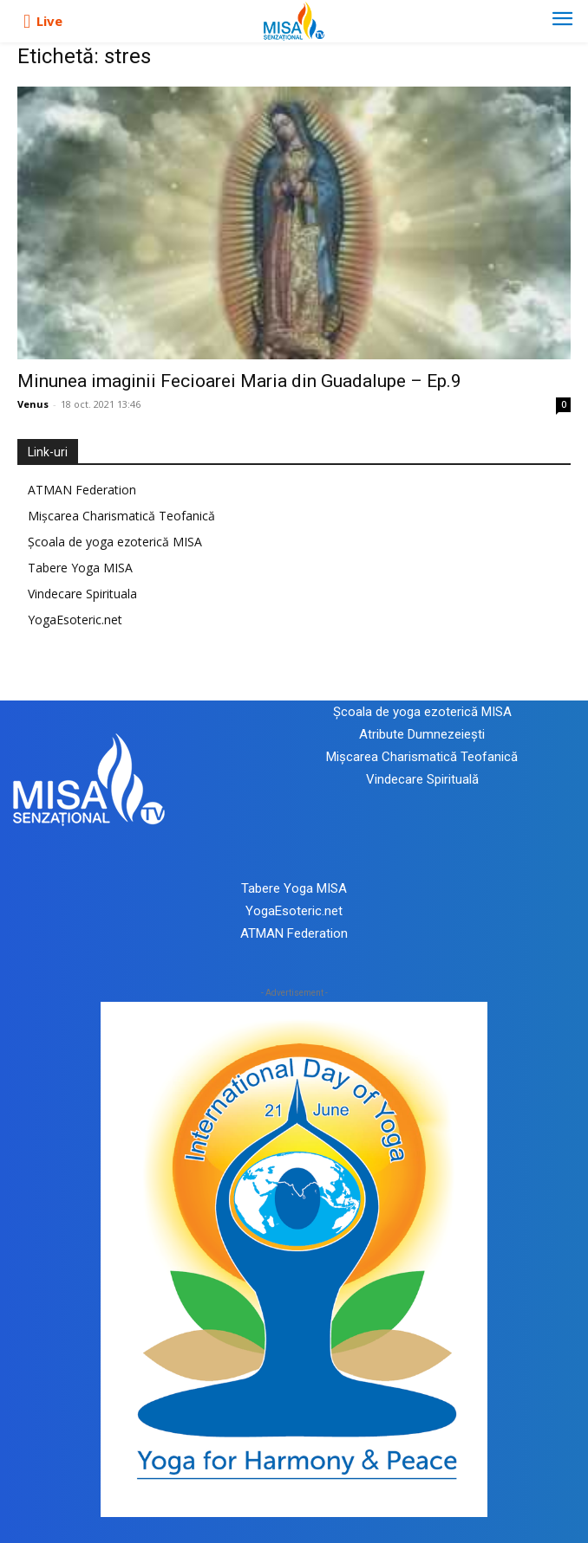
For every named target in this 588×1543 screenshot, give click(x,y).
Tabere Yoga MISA (80, 567)
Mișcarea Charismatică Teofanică (121, 515)
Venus (33, 403)
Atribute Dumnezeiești (422, 734)
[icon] (26, 22)
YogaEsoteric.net (75, 619)
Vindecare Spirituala (82, 593)
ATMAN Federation (82, 489)
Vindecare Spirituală (422, 779)
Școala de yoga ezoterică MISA (115, 541)
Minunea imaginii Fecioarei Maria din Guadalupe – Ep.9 (239, 381)
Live (49, 20)
